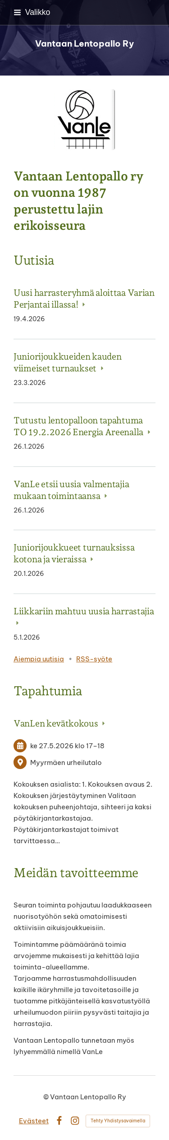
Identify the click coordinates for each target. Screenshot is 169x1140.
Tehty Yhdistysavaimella (118, 1121)
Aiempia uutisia (39, 659)
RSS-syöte (94, 659)
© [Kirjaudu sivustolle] (46, 1096)
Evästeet (34, 1120)
